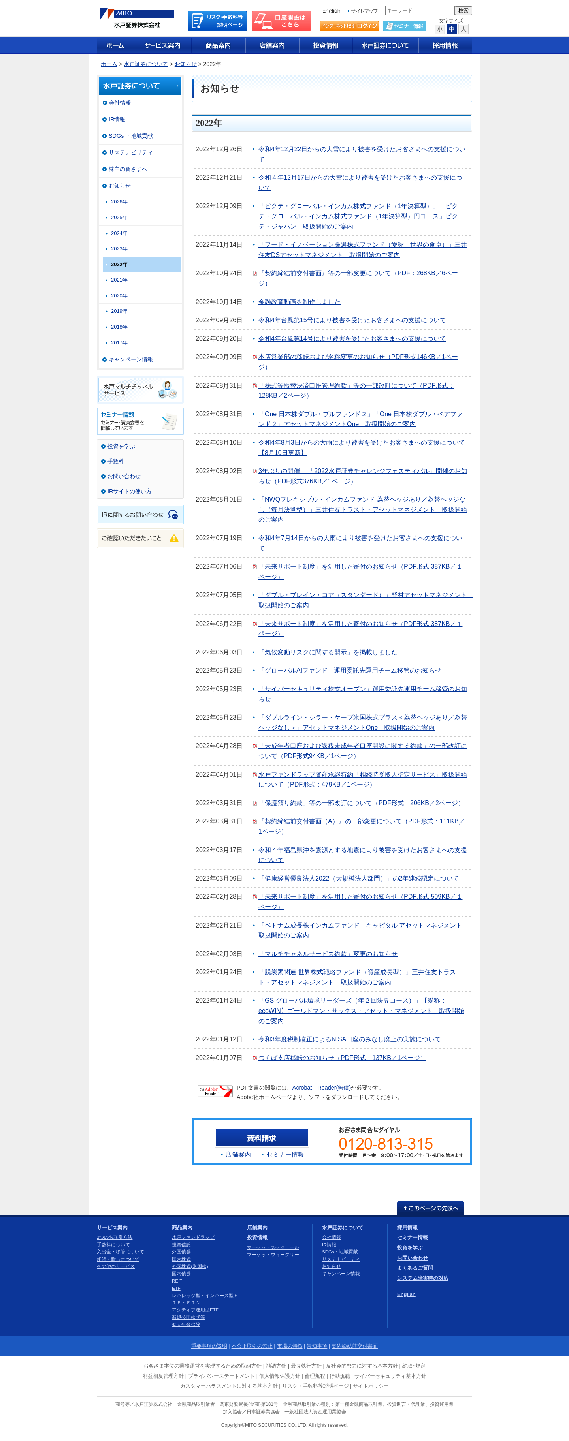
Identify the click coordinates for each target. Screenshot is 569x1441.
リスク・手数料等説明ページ (315, 1386)
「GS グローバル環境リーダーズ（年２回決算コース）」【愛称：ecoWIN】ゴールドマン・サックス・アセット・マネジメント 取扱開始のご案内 (361, 1010)
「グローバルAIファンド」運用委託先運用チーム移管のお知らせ (349, 670)
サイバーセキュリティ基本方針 (390, 1376)
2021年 (119, 280)
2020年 (119, 296)
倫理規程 (315, 1376)
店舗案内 (238, 1154)
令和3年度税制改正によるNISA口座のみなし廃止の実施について (349, 1039)
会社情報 (120, 103)
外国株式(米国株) (190, 1266)
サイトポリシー (371, 1386)
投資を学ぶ (121, 446)
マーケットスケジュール (273, 1247)
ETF (176, 1288)
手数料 (115, 461)
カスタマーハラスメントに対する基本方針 (229, 1386)
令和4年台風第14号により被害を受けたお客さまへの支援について (352, 338)
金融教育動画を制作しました (299, 302)
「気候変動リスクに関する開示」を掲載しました (328, 652)
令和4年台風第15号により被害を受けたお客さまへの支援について (352, 320)
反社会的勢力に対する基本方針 (362, 1366)
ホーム (109, 64)
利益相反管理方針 (163, 1376)
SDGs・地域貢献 (340, 1251)
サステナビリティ (131, 152)
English (406, 1294)
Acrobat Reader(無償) (321, 1087)
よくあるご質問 (415, 1268)
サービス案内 (112, 1228)
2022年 (119, 264)
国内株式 (181, 1259)
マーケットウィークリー (273, 1254)
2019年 (119, 311)
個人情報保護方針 (279, 1376)
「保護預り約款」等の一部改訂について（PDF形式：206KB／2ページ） (361, 803)
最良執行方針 (306, 1366)
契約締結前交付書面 (355, 1346)
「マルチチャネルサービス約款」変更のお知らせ (328, 954)
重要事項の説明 (209, 1346)
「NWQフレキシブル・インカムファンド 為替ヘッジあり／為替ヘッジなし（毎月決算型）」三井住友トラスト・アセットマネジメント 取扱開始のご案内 (362, 509)
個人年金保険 (186, 1324)
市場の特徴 (290, 1346)
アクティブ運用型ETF (195, 1310)
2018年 (119, 327)
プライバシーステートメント (221, 1376)
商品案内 (182, 1228)
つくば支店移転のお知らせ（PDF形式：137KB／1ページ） (342, 1057)
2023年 (119, 249)
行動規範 (340, 1376)
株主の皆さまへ (128, 169)
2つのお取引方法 (114, 1237)
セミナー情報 (285, 1154)
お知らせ (186, 64)
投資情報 (257, 1237)
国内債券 (181, 1273)
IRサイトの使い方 (129, 491)
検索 (463, 10)
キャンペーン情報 (131, 359)
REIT (177, 1281)
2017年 (119, 343)
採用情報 (407, 1228)
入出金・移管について (120, 1251)
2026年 (119, 202)
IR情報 (117, 119)
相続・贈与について (118, 1259)
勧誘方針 (276, 1366)
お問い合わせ (124, 476)
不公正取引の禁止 (252, 1346)
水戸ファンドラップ (193, 1237)
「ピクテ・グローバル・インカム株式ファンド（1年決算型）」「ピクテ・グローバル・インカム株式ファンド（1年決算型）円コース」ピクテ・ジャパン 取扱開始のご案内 (358, 216)
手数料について (113, 1244)
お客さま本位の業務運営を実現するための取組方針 (202, 1366)
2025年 (119, 217)
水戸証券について (146, 64)
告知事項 (317, 1346)
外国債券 (181, 1251)
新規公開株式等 (188, 1317)
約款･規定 (414, 1366)
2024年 (119, 233)
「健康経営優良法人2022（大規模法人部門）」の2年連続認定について (359, 878)
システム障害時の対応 (422, 1278)
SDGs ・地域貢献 (131, 136)
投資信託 (181, 1244)
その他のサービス (116, 1266)
